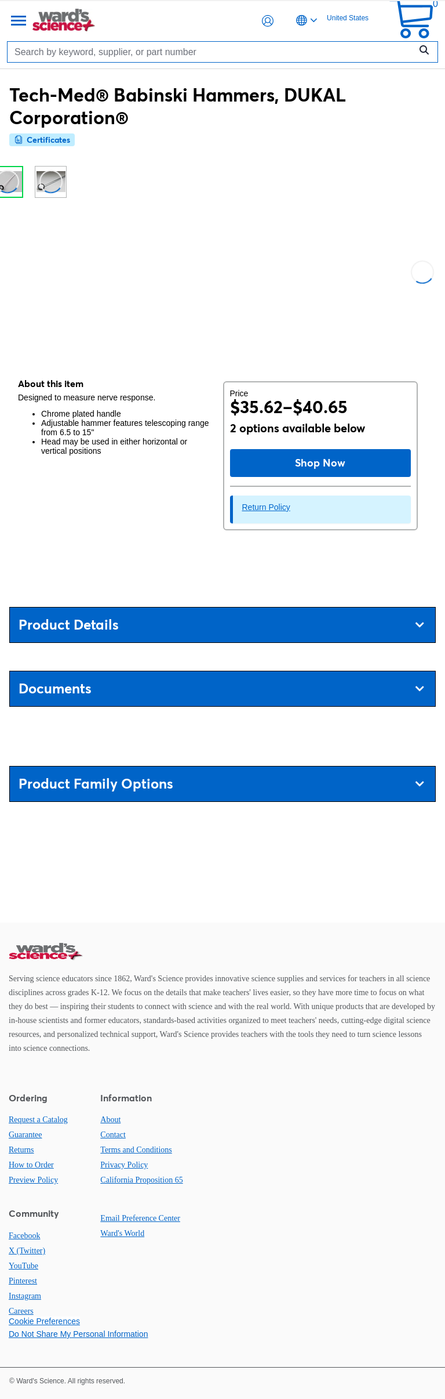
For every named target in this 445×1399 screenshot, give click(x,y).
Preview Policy (33, 1180)
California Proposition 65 (141, 1180)
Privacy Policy (124, 1165)
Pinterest (23, 1281)
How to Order (31, 1165)
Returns (21, 1149)
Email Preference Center (140, 1218)
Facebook (24, 1235)
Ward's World (122, 1233)
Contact (113, 1134)
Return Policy (266, 507)
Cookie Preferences (44, 1321)
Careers (21, 1311)
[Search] (212, 52)
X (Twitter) (27, 1250)
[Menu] (17, 20)
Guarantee (25, 1134)
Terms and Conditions (136, 1149)
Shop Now (320, 462)
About (110, 1119)
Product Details (221, 624)
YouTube (23, 1265)
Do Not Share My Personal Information (78, 1334)
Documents (221, 688)
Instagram (25, 1296)
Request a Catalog (38, 1119)
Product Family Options (221, 783)
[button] (267, 21)
